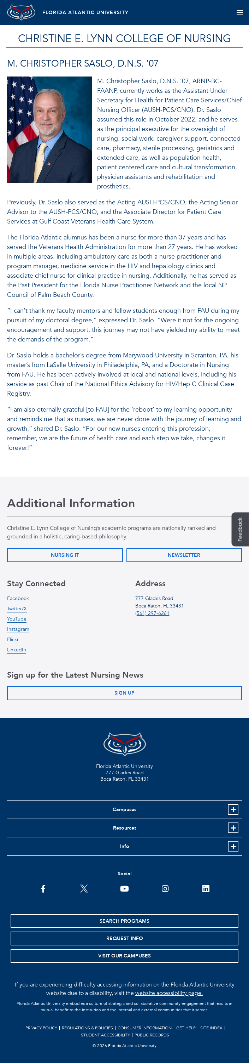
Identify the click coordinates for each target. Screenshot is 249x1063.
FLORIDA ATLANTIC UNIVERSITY (85, 12)
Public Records (152, 1035)
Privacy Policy (41, 1028)
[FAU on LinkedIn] (205, 888)
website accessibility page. (169, 993)
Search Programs (124, 921)
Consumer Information (145, 1028)
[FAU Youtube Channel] (124, 888)
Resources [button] (124, 828)
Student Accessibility (105, 1035)
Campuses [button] (124, 809)
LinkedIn (16, 649)
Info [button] (124, 846)
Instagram (18, 629)
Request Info (124, 938)
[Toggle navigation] (239, 12)
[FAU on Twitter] (83, 888)
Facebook (18, 598)
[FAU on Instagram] (165, 888)
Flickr (13, 639)
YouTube (16, 619)
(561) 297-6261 (152, 613)
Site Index (211, 1028)
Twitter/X (17, 608)
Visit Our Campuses (124, 955)
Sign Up (124, 693)
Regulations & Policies (87, 1028)
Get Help (186, 1028)
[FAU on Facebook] (43, 888)
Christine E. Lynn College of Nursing (124, 39)
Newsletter (184, 555)
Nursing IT (65, 555)
